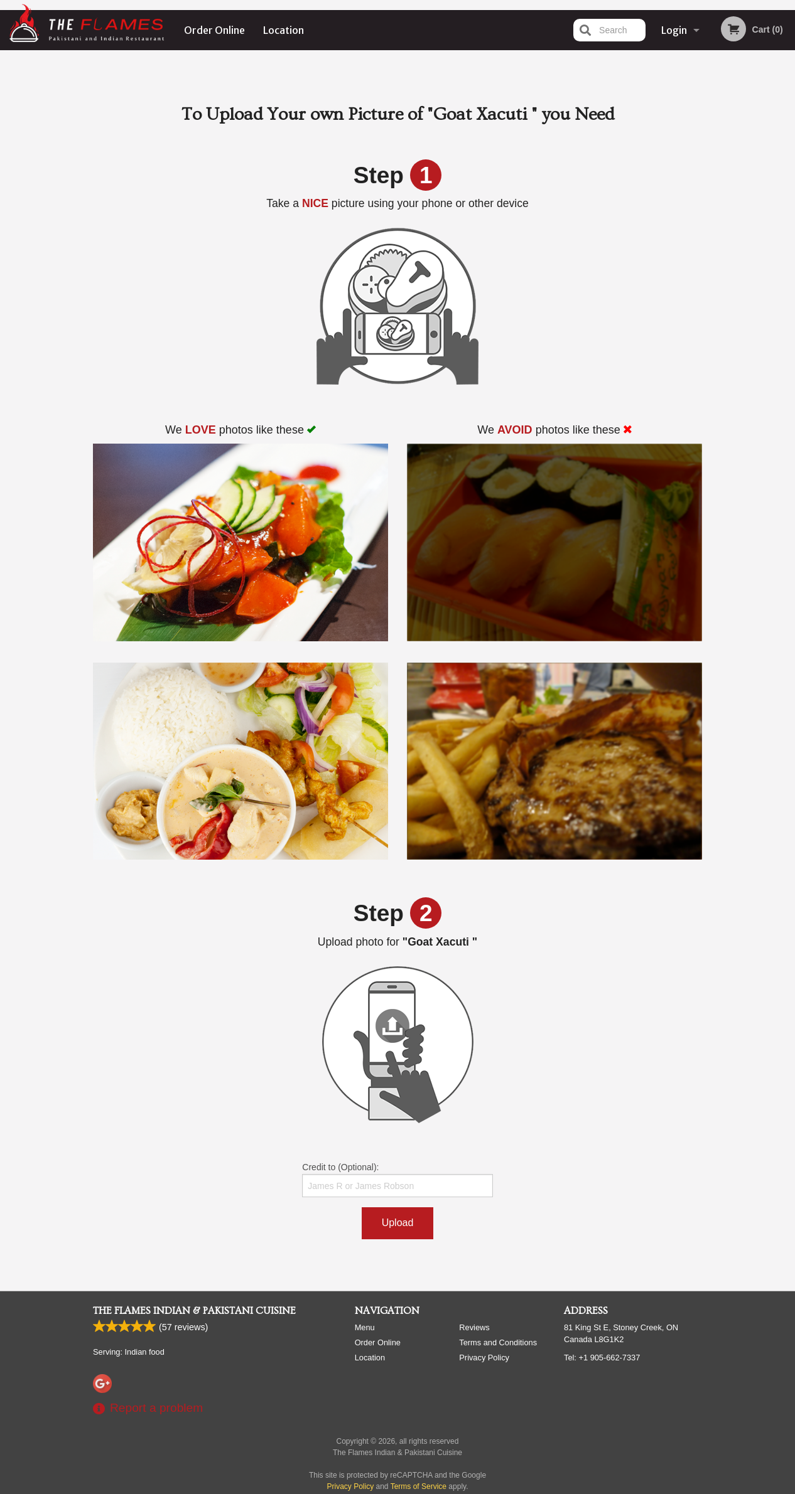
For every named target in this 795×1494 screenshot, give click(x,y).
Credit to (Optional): (397, 1179)
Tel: (602, 1357)
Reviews (474, 1327)
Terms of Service (418, 1486)
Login (674, 30)
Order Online (214, 30)
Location (283, 30)
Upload (398, 1222)
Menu (365, 1327)
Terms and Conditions (498, 1342)
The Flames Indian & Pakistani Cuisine (194, 1310)
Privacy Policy (484, 1357)
